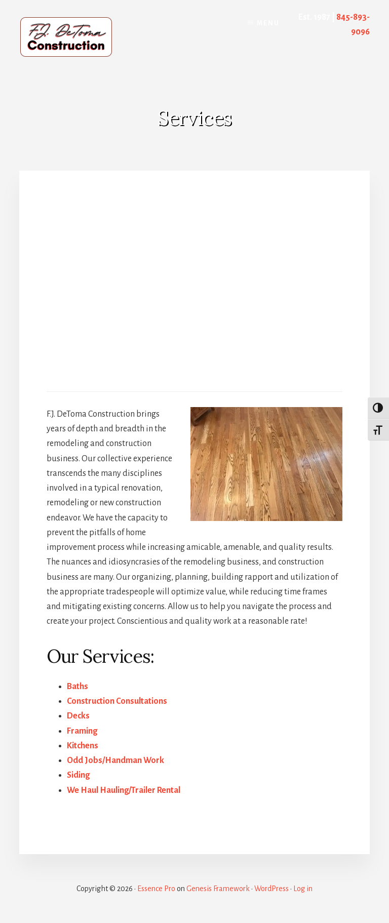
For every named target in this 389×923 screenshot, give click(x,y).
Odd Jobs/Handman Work (115, 760)
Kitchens (82, 745)
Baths (77, 686)
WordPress (271, 889)
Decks (78, 715)
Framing (82, 731)
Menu (268, 23)
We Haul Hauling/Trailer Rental (123, 790)
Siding (78, 775)
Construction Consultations (117, 701)
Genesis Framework (218, 889)
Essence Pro (156, 889)
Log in (303, 889)
